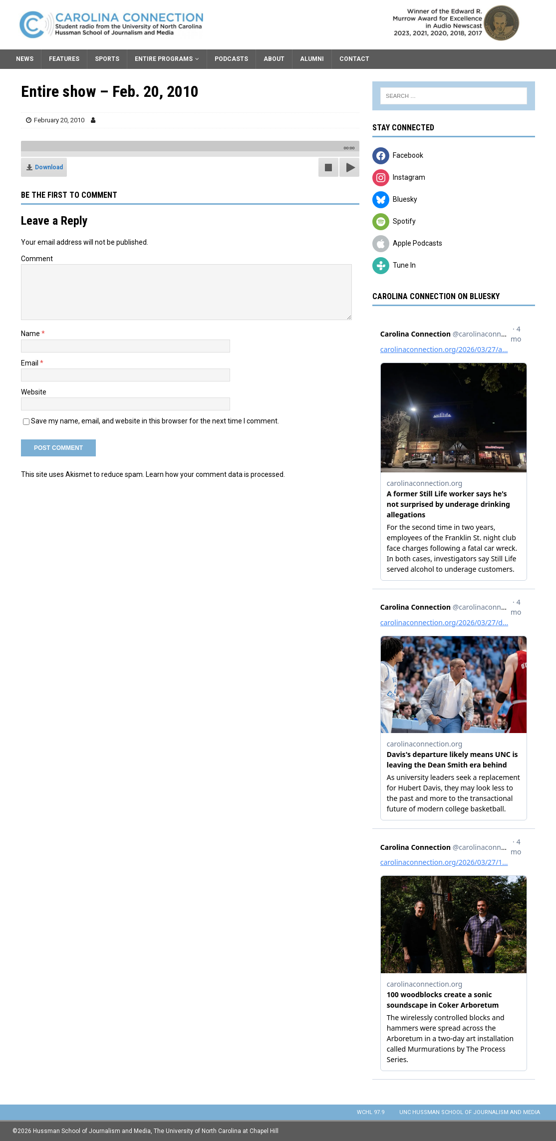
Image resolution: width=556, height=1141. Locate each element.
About (274, 58)
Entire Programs (164, 58)
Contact (354, 58)
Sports (107, 58)
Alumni (312, 58)
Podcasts (231, 58)
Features (64, 58)
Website (33, 392)
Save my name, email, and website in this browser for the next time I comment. (155, 421)
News (24, 58)
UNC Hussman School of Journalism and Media (469, 1112)
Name (31, 334)
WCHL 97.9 (370, 1112)
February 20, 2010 (59, 120)
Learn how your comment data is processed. (215, 474)
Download (49, 167)
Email (30, 363)
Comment (37, 259)
